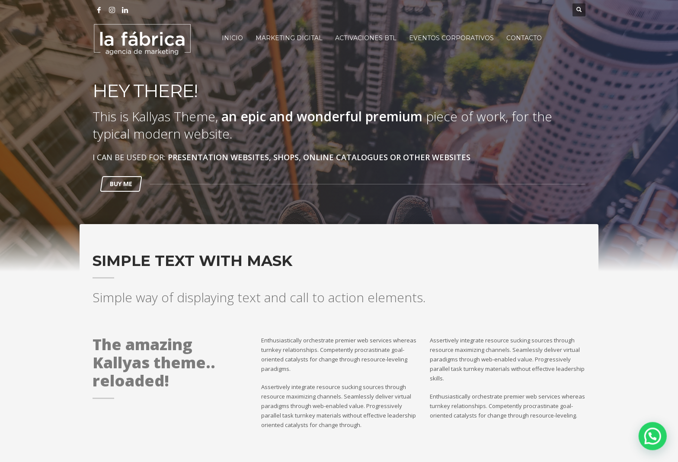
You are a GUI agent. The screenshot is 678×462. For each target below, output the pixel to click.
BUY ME (121, 184)
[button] (654, 441)
